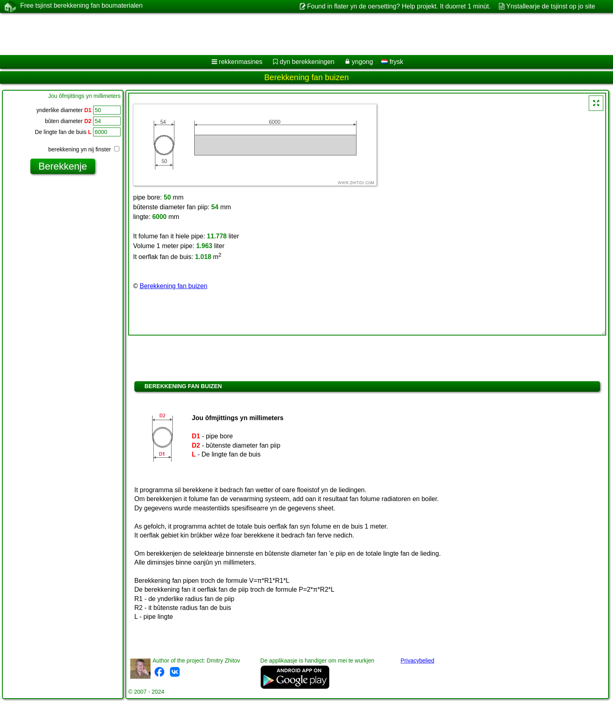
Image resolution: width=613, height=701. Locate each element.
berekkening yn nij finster (83, 149)
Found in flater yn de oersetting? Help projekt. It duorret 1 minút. (399, 6)
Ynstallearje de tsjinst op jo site (550, 6)
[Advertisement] (245, 34)
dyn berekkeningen (307, 61)
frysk (392, 61)
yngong (362, 61)
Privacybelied (417, 660)
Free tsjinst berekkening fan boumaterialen (81, 6)
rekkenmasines (241, 61)
